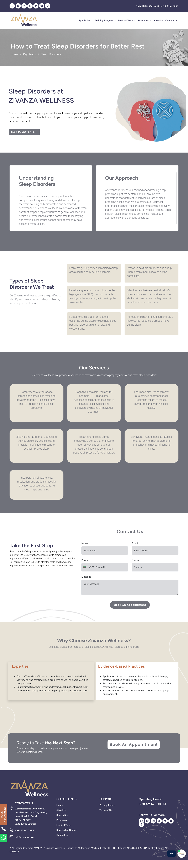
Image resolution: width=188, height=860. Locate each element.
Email (135, 543)
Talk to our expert (24, 131)
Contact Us (171, 20)
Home (14, 54)
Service (135, 560)
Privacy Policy (107, 805)
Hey (171, 853)
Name (84, 543)
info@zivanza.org (24, 837)
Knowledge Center (66, 830)
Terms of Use (106, 810)
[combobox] (88, 567)
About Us (158, 20)
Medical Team (126, 20)
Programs (61, 820)
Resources (143, 20)
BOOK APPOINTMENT (3, 814)
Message (86, 576)
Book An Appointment (130, 605)
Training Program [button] (104, 20)
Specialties (85, 20)
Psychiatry (29, 54)
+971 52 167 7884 (24, 830)
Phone (84, 560)
